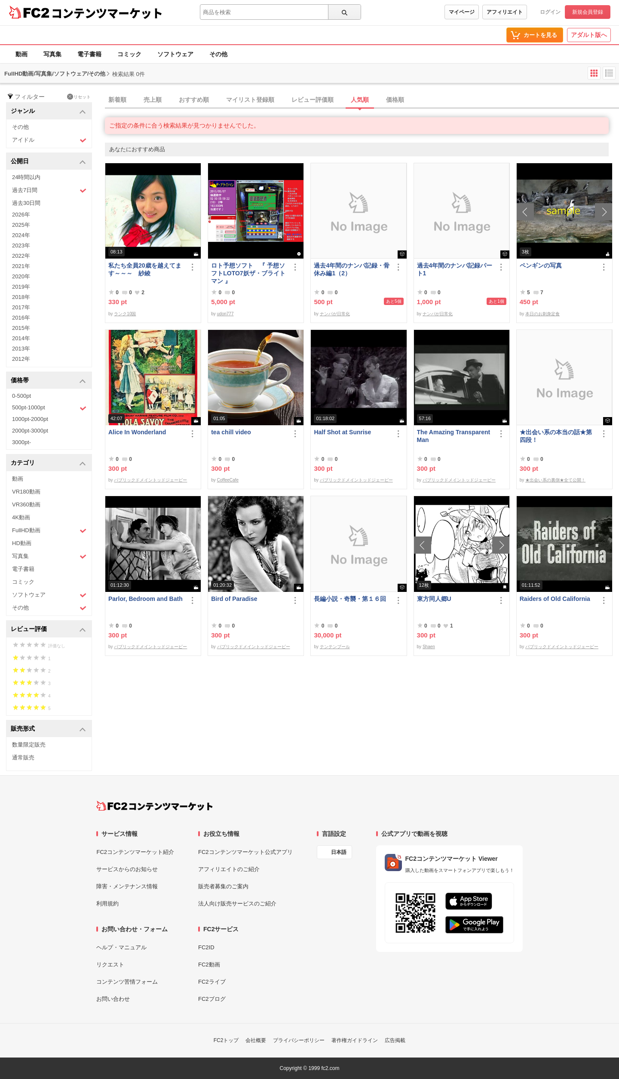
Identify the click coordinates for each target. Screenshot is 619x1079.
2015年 (21, 328)
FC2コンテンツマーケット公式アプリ (245, 852)
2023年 (21, 245)
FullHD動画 (49, 530)
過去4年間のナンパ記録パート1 (455, 269)
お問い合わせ (113, 999)
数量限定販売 (29, 744)
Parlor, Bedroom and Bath (145, 598)
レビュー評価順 (312, 99)
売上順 (153, 99)
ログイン (550, 12)
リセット (79, 97)
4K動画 (21, 517)
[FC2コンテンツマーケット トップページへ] (154, 806)
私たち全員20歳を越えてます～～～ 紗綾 (144, 269)
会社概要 (255, 1040)
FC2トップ (226, 1040)
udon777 (225, 313)
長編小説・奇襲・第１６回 (350, 598)
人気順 (360, 99)
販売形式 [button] (48, 729)
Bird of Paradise (234, 598)
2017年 (21, 307)
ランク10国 (125, 313)
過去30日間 (26, 203)
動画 (21, 54)
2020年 (21, 276)
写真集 (52, 54)
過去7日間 (49, 190)
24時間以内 (26, 177)
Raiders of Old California (555, 598)
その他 (218, 54)
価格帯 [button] (48, 381)
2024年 (21, 235)
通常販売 (23, 757)
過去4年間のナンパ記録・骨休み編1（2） (351, 269)
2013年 (21, 348)
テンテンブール (335, 646)
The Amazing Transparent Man (453, 436)
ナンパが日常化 (335, 313)
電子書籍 (89, 54)
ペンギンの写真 (541, 265)
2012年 (21, 359)
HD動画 (21, 543)
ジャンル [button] (48, 111)
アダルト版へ (589, 34)
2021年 (21, 266)
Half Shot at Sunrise (342, 432)
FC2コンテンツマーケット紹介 (135, 852)
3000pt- (21, 442)
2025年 (21, 225)
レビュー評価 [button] (48, 629)
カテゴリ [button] (48, 463)
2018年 (21, 297)
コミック (129, 54)
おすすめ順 (194, 99)
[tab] (362, 100)
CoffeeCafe (228, 480)
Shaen (429, 646)
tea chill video (231, 432)
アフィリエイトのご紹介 (229, 869)
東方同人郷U (434, 598)
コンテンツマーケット (107, 13)
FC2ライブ (212, 981)
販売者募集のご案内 (223, 886)
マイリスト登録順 (250, 99)
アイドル (49, 140)
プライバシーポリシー (299, 1040)
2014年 (21, 338)
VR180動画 (26, 491)
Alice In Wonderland (137, 432)
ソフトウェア (175, 54)
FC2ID (206, 947)
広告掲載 (395, 1040)
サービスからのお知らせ (127, 869)
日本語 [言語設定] (338, 852)
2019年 (21, 286)
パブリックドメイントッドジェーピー (150, 480)
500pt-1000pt (49, 408)
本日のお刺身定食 (542, 313)
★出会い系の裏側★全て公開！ (555, 480)
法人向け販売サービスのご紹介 (237, 903)
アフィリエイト (505, 12)
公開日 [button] (48, 162)
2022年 (21, 256)
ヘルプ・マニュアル (121, 947)
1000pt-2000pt (30, 419)
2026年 (21, 214)
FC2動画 (209, 964)
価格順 (395, 99)
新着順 (117, 99)
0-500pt (21, 396)
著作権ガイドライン (354, 1040)
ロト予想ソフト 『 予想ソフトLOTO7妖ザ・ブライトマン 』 (248, 273)
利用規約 (107, 903)
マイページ (462, 12)
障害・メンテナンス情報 (127, 886)
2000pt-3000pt (30, 430)
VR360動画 (26, 504)
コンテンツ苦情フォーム (127, 981)
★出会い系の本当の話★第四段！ (556, 436)
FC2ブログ (212, 999)
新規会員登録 (587, 12)
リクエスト (110, 964)
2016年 (21, 317)
